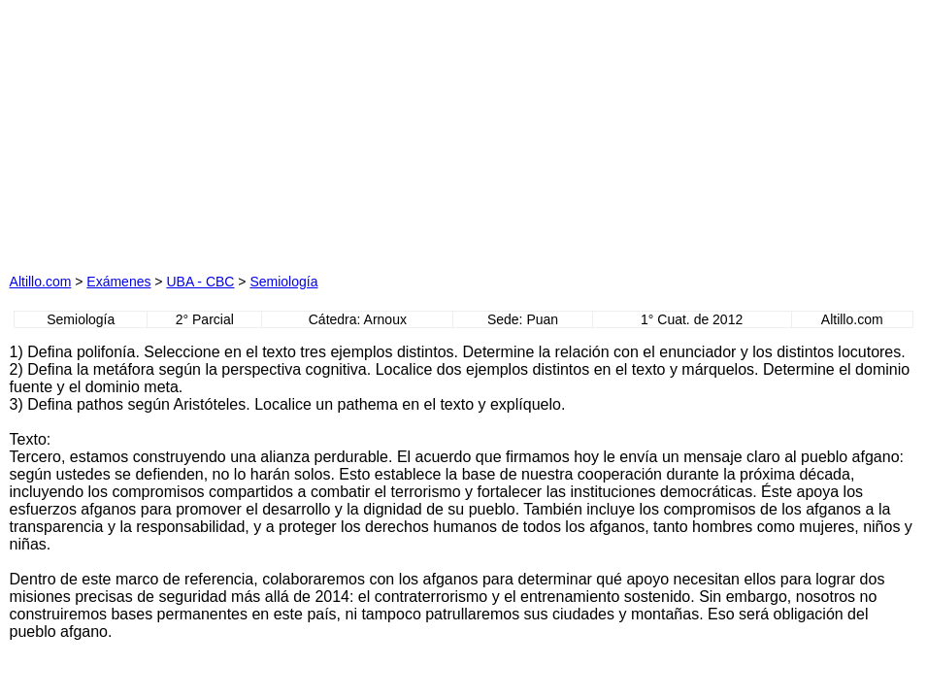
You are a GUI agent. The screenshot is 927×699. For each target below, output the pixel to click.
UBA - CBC (200, 281)
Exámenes (118, 281)
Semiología (283, 281)
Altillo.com (41, 281)
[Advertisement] (272, 131)
